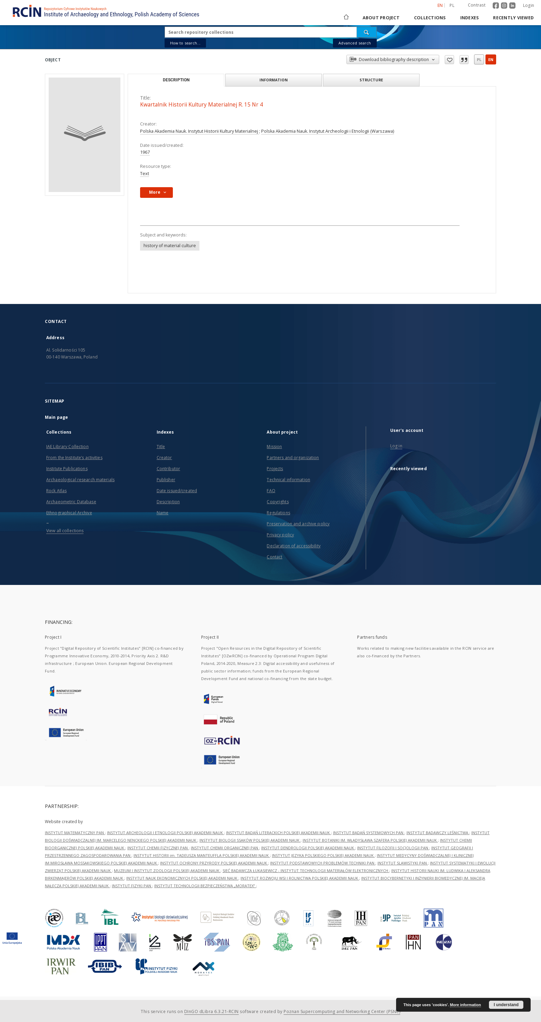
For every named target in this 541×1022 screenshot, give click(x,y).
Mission (274, 446)
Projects (275, 469)
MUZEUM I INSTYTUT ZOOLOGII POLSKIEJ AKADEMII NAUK (167, 870)
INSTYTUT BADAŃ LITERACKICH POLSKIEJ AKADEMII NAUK (278, 832)
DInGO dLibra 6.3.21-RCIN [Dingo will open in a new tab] (211, 1011)
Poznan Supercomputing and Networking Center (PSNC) (342, 1011)
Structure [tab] (371, 79)
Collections (430, 18)
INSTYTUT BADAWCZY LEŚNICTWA (437, 832)
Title (161, 446)
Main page (56, 417)
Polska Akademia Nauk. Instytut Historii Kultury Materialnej (199, 131)
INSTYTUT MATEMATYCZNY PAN (75, 832)
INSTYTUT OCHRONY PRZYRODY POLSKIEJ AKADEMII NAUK (214, 863)
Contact (274, 557)
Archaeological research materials (80, 480)
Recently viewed (513, 18)
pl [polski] (452, 5)
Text (144, 173)
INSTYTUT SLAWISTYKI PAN (402, 863)
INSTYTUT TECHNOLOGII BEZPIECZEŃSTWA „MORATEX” (205, 885)
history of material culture (170, 246)
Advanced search (354, 42)
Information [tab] (273, 79)
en (490, 59)
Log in (396, 446)
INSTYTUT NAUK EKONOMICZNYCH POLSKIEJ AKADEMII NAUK (182, 878)
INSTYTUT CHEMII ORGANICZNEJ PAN (225, 847)
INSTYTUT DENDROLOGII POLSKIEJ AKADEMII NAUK (308, 847)
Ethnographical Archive (69, 513)
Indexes (469, 18)
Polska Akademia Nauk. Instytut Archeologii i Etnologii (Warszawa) (327, 131)
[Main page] (345, 18)
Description (168, 502)
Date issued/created (177, 491)
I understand (506, 1004)
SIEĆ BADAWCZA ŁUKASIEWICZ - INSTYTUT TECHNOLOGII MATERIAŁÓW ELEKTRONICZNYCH (306, 870)
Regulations (278, 513)
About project (381, 18)
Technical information (288, 480)
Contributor (168, 469)
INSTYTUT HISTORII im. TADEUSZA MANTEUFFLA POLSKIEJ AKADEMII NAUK (202, 855)
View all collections (64, 531)
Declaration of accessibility (293, 546)
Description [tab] (176, 80)
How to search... (185, 42)
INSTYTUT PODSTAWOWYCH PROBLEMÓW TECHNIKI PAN (322, 863)
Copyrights (277, 502)
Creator (164, 458)
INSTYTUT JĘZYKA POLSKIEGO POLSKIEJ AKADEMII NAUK (323, 855)
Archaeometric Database (71, 502)
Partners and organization (293, 458)
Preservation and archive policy (298, 524)
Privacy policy (280, 535)
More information (465, 1005)
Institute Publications (67, 469)
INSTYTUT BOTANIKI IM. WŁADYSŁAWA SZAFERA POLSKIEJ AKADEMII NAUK (370, 840)
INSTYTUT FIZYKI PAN (132, 885)
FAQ (271, 491)
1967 (145, 152)
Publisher (166, 480)
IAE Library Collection (67, 446)
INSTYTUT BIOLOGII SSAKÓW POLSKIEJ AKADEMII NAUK (250, 840)
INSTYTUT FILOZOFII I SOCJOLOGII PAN (393, 847)
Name (162, 513)
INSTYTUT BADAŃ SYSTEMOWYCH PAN (368, 832)
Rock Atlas (56, 491)
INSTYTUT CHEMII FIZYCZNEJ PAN (158, 847)
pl (479, 59)
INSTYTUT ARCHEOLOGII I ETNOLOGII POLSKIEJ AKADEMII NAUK (165, 832)
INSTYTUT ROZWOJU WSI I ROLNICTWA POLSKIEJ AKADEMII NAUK (299, 878)
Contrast (476, 5)
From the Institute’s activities (74, 458)
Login (528, 5)
